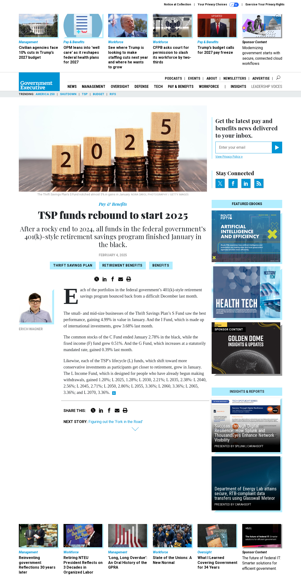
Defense (142, 86)
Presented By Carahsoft (232, 504)
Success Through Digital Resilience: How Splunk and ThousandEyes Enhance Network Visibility (244, 433)
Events (194, 78)
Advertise (261, 78)
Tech (158, 86)
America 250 (45, 94)
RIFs (113, 94)
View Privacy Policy (229, 156)
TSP (84, 94)
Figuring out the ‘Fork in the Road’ (115, 421)
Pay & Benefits (181, 86)
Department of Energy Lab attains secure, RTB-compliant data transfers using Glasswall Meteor (245, 493)
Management (93, 86)
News (72, 86)
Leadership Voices (266, 86)
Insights (238, 86)
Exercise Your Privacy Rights (265, 4)
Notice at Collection (177, 4)
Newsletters (234, 78)
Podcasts (173, 78)
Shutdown (68, 94)
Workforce (209, 86)
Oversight (120, 86)
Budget (98, 94)
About (211, 78)
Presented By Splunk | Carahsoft (238, 446)
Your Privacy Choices (218, 5)
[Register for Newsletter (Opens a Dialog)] (277, 147)
